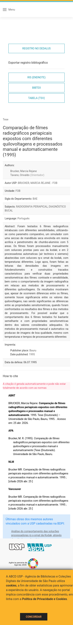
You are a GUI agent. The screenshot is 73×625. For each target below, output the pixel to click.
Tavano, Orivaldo (27, 175)
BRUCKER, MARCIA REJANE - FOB (37, 182)
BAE (35, 198)
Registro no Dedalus (36, 48)
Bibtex (36, 87)
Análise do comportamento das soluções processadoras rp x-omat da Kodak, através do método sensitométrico (36, 535)
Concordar (34, 616)
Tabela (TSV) (36, 98)
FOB (18, 190)
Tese (5, 119)
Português (23, 218)
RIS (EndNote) (37, 77)
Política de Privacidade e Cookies (44, 599)
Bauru (32, 350)
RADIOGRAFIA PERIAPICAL (32, 206)
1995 (32, 354)
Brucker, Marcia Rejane (23, 171)
